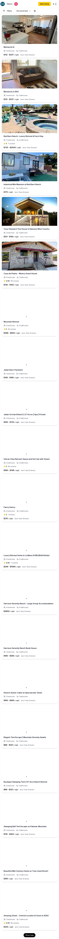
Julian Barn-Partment (13, 370)
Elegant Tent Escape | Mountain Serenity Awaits (25, 737)
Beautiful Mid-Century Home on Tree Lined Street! (26, 871)
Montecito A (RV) (11, 92)
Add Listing (44, 4)
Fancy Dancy (9, 507)
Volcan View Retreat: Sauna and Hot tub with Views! (27, 459)
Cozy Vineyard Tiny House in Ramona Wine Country (27, 229)
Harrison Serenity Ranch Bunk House (20, 648)
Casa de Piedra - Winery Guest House (20, 273)
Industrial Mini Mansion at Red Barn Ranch (22, 184)
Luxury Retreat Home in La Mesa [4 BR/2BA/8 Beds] (26, 555)
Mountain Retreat (11, 322)
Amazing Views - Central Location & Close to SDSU (26, 915)
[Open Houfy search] (12, 4)
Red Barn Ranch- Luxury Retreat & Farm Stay (23, 136)
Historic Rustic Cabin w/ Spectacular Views (23, 693)
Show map (29, 935)
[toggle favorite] (55, 17)
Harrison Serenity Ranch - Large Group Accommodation (28, 603)
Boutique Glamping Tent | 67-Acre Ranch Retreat (25, 782)
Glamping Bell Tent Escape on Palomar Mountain (25, 826)
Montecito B (9, 47)
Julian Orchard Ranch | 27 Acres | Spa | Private (25, 414)
